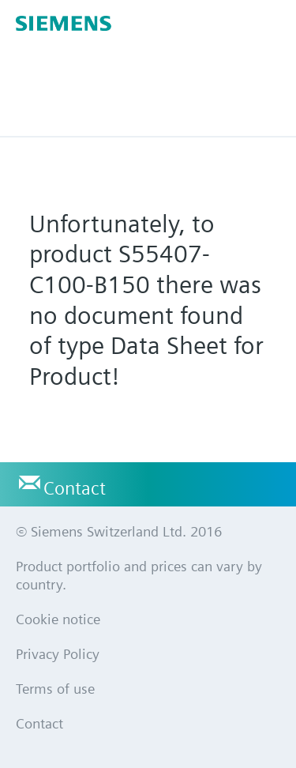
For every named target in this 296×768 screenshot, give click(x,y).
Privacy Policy (57, 654)
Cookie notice (58, 619)
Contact (74, 488)
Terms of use (55, 688)
